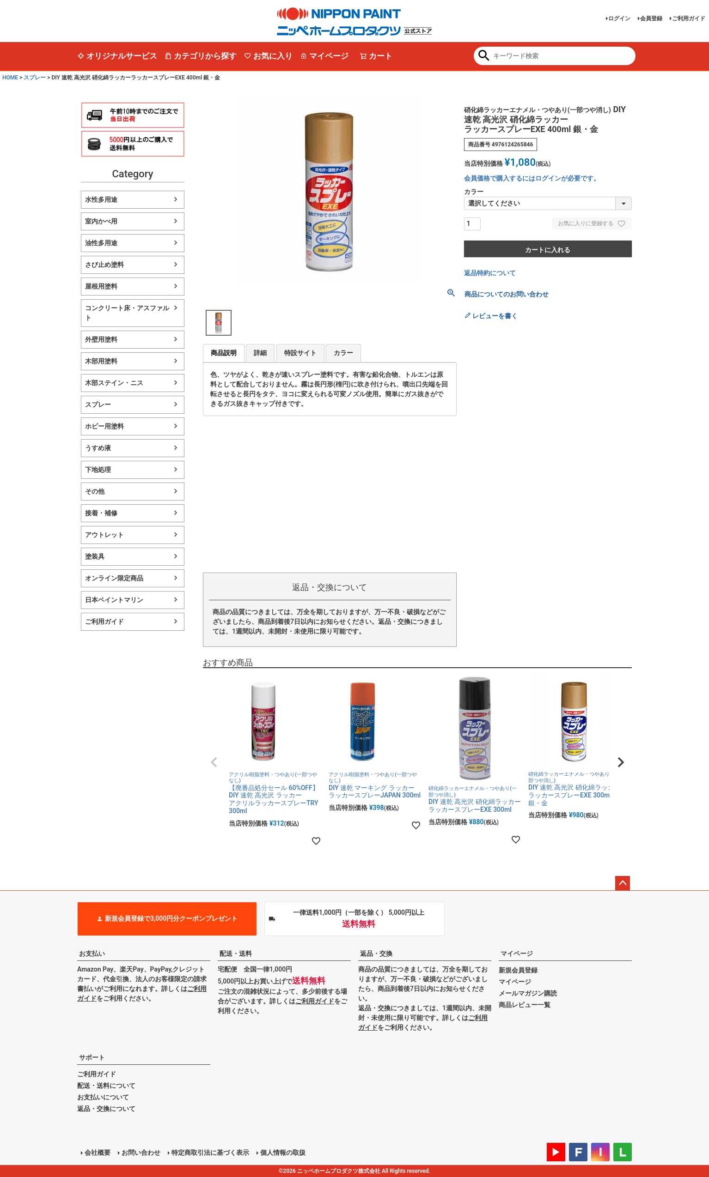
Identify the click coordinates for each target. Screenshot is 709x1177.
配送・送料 (236, 953)
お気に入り (268, 55)
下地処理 (98, 469)
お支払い (92, 953)
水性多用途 (101, 199)
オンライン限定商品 (114, 578)
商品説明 (224, 352)
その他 (94, 491)
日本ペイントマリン (114, 600)
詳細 (260, 352)
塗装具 (94, 556)
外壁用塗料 (101, 339)
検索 (484, 56)
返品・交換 (376, 953)
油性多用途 (101, 243)
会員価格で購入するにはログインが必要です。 (532, 178)
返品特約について (490, 273)
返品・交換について (106, 1108)
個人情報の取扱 (283, 1152)
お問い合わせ (141, 1152)
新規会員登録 (518, 970)
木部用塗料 (101, 361)
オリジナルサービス (117, 55)
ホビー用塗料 (104, 426)
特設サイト (300, 352)
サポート (92, 1057)
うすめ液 (98, 448)
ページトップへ (622, 883)
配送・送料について (106, 1085)
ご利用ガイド (688, 18)
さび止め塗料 (104, 264)
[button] (214, 762)
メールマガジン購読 (528, 993)
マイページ (324, 55)
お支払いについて (103, 1097)
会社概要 (97, 1152)
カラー (343, 352)
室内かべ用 (101, 221)
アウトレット (104, 534)
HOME (10, 77)
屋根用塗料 (101, 286)
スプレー (35, 77)
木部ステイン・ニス (114, 382)
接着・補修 (101, 513)
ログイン (619, 18)
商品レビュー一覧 (524, 1004)
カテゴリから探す (201, 55)
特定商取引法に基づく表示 (210, 1152)
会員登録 (651, 18)
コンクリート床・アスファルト (127, 312)
